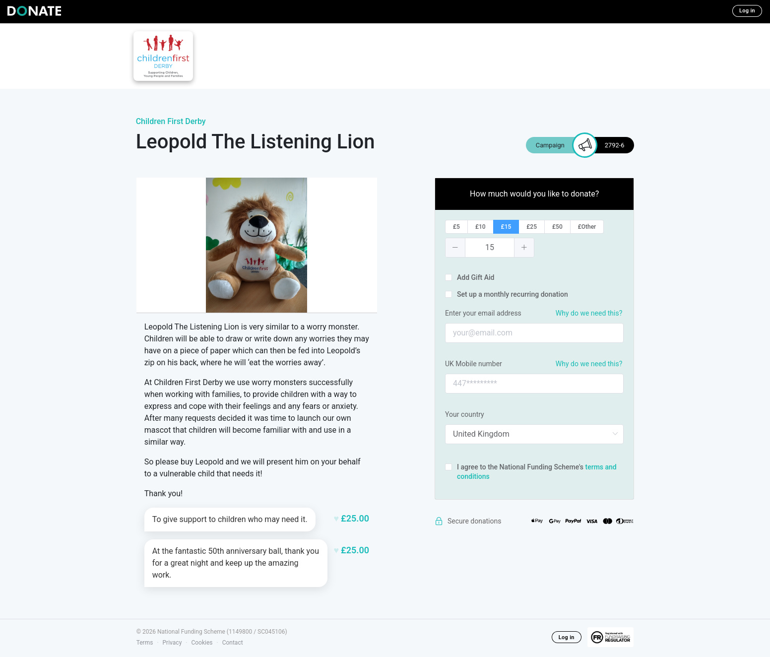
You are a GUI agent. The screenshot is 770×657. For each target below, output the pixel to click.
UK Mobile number (473, 364)
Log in (747, 10)
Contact (232, 642)
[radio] (456, 227)
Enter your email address (483, 313)
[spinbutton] (489, 248)
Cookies (201, 642)
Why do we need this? (589, 313)
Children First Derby (171, 121)
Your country (464, 414)
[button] (455, 247)
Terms (144, 642)
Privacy (172, 642)
